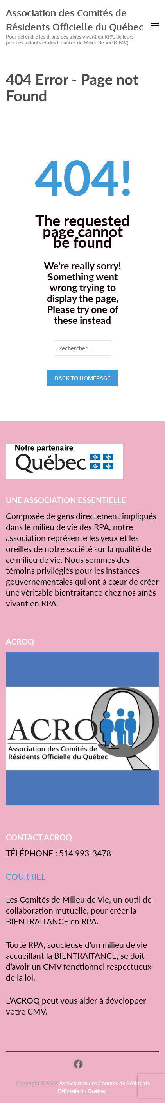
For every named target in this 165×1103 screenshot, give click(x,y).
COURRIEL (25, 876)
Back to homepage (82, 378)
